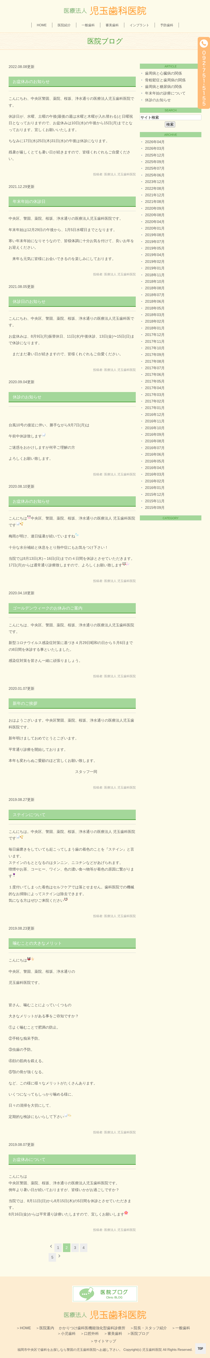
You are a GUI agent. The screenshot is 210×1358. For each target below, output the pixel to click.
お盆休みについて (29, 1159)
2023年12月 (155, 182)
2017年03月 (155, 395)
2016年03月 (155, 474)
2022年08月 (155, 188)
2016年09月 (155, 434)
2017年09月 (155, 355)
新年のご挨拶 (25, 703)
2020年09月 (155, 208)
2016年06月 (155, 454)
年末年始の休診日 (29, 201)
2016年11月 (155, 421)
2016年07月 (155, 448)
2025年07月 (155, 168)
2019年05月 (155, 248)
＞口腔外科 (89, 1334)
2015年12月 (155, 494)
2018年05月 (155, 308)
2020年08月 (155, 215)
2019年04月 (155, 255)
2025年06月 (155, 175)
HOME (42, 25)
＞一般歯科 (181, 1328)
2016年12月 (155, 415)
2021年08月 (155, 202)
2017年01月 (155, 408)
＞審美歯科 (113, 1334)
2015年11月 (155, 501)
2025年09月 (155, 162)
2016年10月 (155, 428)
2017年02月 (155, 401)
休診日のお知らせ (29, 301)
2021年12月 (155, 195)
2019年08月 (155, 235)
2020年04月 (155, 222)
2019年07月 (155, 242)
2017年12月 (155, 335)
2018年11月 (155, 275)
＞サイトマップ (103, 1341)
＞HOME (23, 1328)
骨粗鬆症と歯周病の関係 (165, 80)
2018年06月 (155, 301)
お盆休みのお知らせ (31, 81)
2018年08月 (155, 288)
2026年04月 (155, 142)
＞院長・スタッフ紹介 (148, 1328)
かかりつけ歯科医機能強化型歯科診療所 (92, 1328)
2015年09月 (155, 508)
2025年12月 (155, 155)
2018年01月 (155, 328)
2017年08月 (155, 361)
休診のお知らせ (27, 397)
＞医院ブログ (138, 1334)
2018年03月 (155, 315)
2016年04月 (155, 468)
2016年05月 (155, 461)
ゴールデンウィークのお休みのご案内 (47, 608)
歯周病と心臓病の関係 (163, 73)
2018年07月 (155, 295)
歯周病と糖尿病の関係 (163, 87)
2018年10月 (155, 281)
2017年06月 (155, 375)
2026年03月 (155, 148)
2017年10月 (155, 348)
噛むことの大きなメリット (37, 943)
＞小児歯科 (66, 1334)
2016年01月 (155, 488)
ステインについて (29, 814)
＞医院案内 (45, 1328)
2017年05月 (155, 381)
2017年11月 (155, 341)
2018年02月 (155, 321)
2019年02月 (155, 262)
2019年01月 (155, 268)
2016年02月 (155, 481)
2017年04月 (155, 388)
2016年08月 (155, 441)
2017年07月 (155, 368)
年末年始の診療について (165, 93)
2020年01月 (155, 228)
